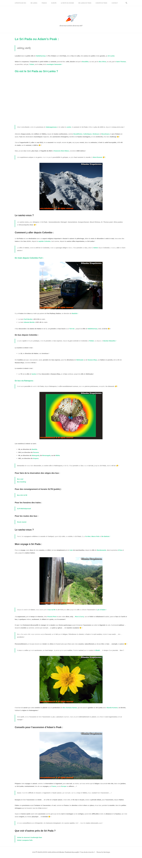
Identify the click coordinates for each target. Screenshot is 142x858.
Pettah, (91, 341)
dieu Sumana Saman (70, 707)
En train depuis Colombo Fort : (29, 258)
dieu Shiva (102, 61)
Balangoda (35, 455)
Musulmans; (105, 134)
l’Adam (31, 64)
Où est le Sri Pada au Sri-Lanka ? (36, 71)
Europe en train (101, 3)
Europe (54, 3)
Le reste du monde (67, 3)
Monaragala (46, 455)
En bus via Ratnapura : (24, 381)
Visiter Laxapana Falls (25, 840)
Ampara (35, 458)
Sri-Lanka (34, 3)
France (44, 3)
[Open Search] (126, 3)
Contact (115, 3)
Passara (36, 452)
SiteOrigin (106, 852)
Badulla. (34, 449)
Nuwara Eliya (92, 360)
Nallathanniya (92, 328)
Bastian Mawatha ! (109, 341)
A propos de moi (20, 3)
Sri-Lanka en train (84, 3)
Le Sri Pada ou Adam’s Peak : (37, 39)
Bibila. (58, 455)
